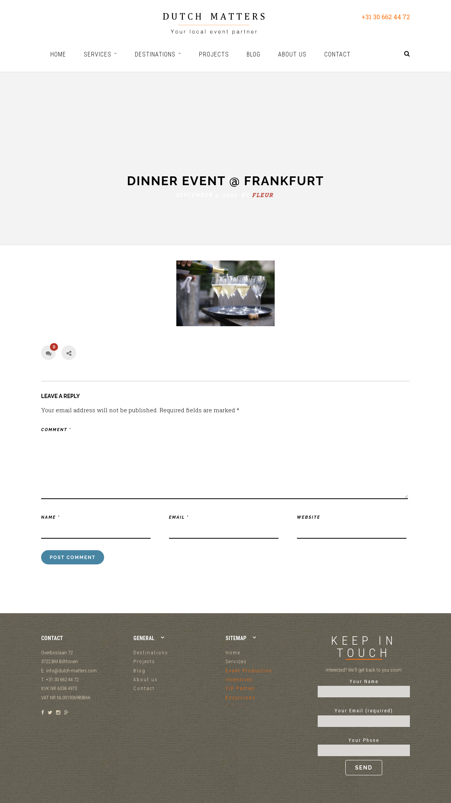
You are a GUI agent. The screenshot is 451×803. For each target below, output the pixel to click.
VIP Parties (240, 688)
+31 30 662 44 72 (385, 17)
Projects (144, 661)
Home (233, 652)
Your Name (364, 687)
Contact (144, 688)
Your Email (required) (364, 716)
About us (145, 679)
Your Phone (364, 756)
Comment (56, 429)
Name (50, 517)
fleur (262, 172)
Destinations (150, 652)
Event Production (249, 671)
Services (236, 661)
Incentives (239, 679)
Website (308, 517)
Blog (139, 671)
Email (179, 517)
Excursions (240, 697)
